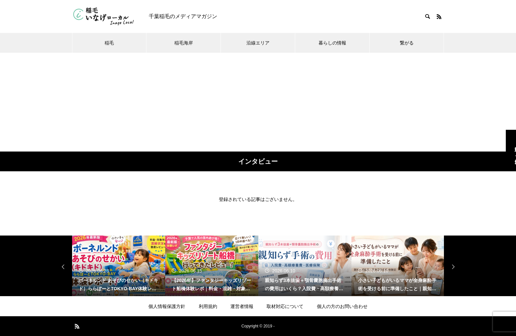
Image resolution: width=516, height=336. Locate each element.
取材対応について (285, 306)
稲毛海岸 (183, 42)
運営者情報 (241, 306)
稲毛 (109, 42)
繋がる (407, 42)
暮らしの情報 (332, 42)
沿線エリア (258, 42)
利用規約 (208, 306)
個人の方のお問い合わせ (342, 306)
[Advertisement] (258, 102)
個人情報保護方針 (166, 306)
